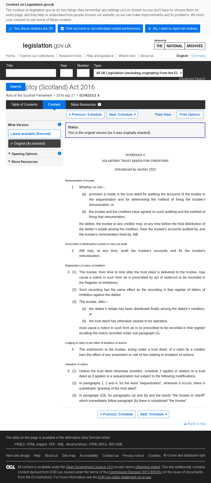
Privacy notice (133, 456)
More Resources (83, 105)
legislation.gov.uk (38, 44)
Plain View (163, 114)
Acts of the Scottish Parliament (29, 95)
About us (51, 456)
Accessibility (89, 456)
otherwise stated (147, 467)
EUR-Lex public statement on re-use (124, 477)
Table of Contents (24, 105)
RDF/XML (116, 444)
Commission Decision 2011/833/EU (135, 472)
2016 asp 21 (65, 95)
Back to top (196, 424)
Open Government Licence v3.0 (89, 467)
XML (60, 444)
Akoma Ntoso (76, 444)
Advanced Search (192, 79)
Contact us (110, 456)
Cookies (154, 456)
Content (54, 105)
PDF (52, 444)
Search (15, 87)
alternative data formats (83, 438)
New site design (18, 456)
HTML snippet (37, 444)
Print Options (190, 114)
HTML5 (19, 444)
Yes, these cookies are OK (33, 28)
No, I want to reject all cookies (175, 28)
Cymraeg (198, 56)
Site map (68, 456)
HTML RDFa (98, 444)
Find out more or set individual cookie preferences (103, 28)
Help (37, 456)
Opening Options (23, 154)
